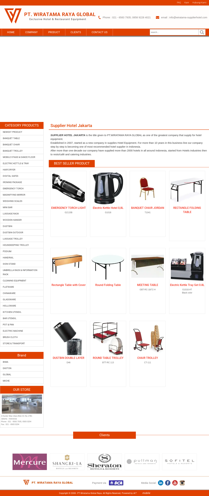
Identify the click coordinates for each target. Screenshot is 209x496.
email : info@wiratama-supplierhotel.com (184, 17)
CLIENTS (76, 32)
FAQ (179, 2)
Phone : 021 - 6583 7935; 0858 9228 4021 (127, 17)
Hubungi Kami (199, 2)
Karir (186, 2)
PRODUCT (54, 32)
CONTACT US (99, 32)
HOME (11, 32)
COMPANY (31, 32)
